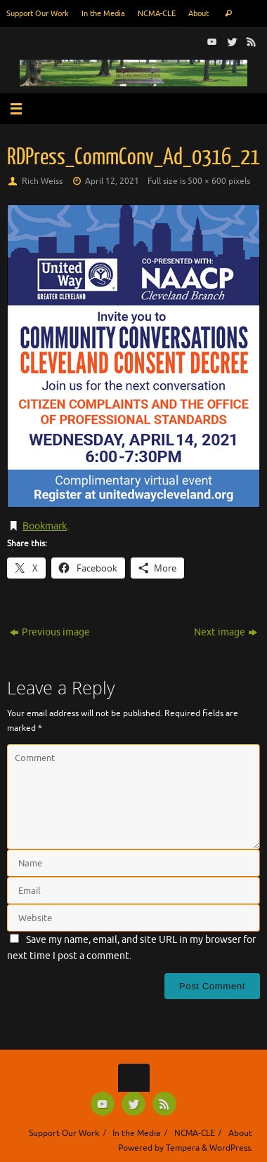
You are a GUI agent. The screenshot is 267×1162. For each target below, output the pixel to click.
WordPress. (231, 1148)
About (198, 13)
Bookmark (44, 526)
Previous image (50, 632)
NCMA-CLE (157, 13)
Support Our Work (37, 13)
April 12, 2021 (112, 181)
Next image (225, 632)
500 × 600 (207, 181)
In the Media (103, 13)
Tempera (183, 1148)
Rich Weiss (42, 181)
